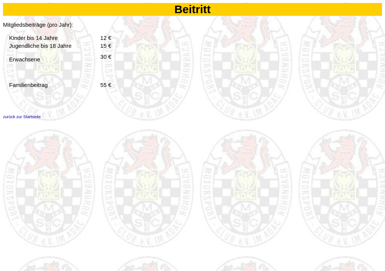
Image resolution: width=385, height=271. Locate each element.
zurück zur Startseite (22, 116)
